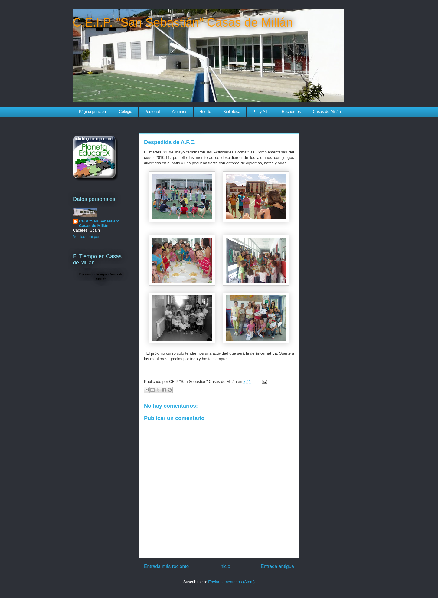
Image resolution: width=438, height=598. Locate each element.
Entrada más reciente (166, 566)
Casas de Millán (327, 111)
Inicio (224, 566)
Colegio (125, 111)
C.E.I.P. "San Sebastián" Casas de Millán (183, 22)
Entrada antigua (277, 566)
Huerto (205, 111)
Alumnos (179, 111)
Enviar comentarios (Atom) (231, 582)
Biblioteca (231, 111)
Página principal (93, 111)
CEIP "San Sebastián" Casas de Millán (99, 223)
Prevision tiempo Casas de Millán (101, 276)
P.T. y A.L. (261, 111)
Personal (152, 111)
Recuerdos (291, 111)
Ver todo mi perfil (88, 236)
